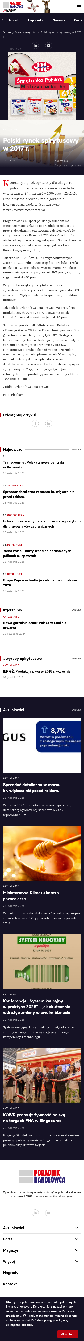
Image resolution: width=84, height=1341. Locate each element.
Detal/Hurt (14, 544)
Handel (13, 20)
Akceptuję (67, 1334)
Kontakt (10, 1284)
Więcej (76, 449)
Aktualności (15, 485)
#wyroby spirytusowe (68, 165)
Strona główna (12, 32)
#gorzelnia (61, 161)
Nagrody (10, 1272)
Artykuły (30, 32)
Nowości (59, 20)
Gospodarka (35, 20)
